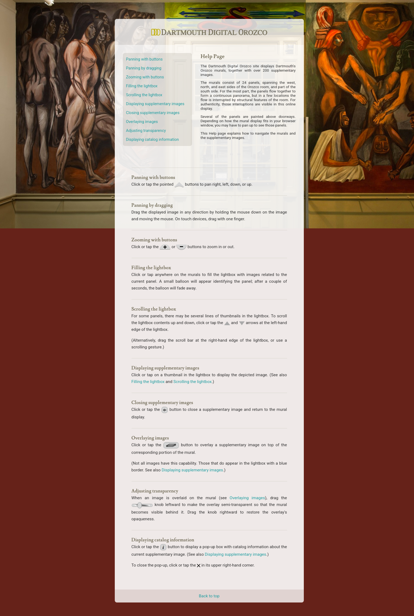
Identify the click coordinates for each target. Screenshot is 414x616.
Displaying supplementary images (155, 104)
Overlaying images (142, 121)
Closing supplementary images (153, 113)
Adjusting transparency (146, 130)
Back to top (209, 596)
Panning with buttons (144, 59)
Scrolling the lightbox (144, 95)
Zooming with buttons (145, 77)
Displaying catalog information (152, 139)
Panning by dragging (143, 68)
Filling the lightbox (142, 86)
